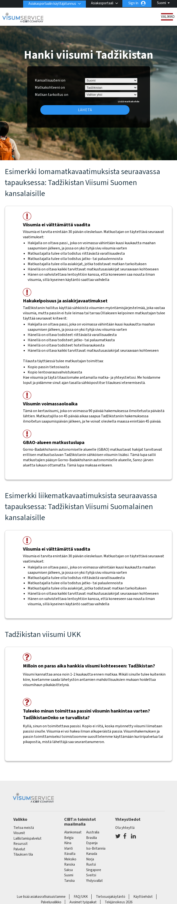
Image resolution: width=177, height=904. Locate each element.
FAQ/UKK (81, 896)
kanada (91, 853)
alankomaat (73, 832)
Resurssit (20, 843)
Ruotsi (91, 864)
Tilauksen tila (23, 854)
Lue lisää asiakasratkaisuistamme (41, 896)
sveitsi (91, 875)
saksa (68, 870)
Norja (90, 859)
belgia (68, 837)
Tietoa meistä (23, 827)
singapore (93, 870)
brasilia (91, 837)
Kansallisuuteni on (50, 80)
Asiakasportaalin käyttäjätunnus (51, 3)
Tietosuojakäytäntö (110, 896)
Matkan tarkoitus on (51, 94)
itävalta (69, 853)
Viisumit (19, 833)
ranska (69, 864)
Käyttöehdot (143, 896)
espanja (92, 843)
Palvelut (19, 849)
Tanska (69, 880)
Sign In (133, 3)
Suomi (161, 2)
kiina (67, 843)
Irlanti (68, 848)
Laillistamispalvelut (27, 838)
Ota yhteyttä (125, 827)
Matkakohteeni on (50, 87)
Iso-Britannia (95, 848)
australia (92, 832)
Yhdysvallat (94, 880)
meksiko (70, 859)
